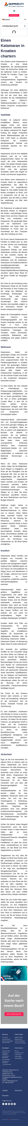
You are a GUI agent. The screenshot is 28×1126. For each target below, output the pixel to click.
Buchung (5, 1034)
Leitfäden (5, 1090)
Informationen (19, 1048)
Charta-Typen (19, 1034)
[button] (25, 26)
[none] (14, 19)
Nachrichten (18, 1090)
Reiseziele (5, 1095)
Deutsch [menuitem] (7, 19)
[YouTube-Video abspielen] (14, 973)
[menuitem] (14, 19)
